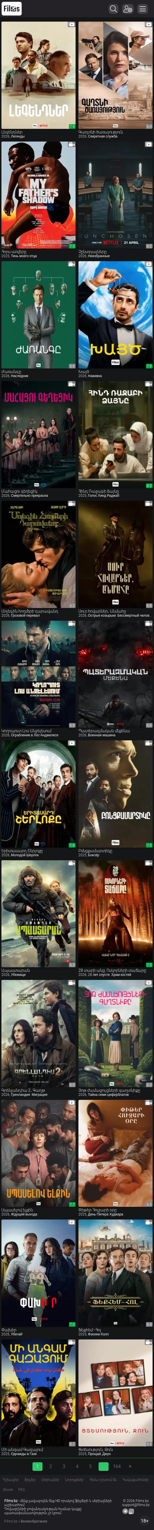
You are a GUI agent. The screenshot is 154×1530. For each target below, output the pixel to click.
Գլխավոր (11, 1480)
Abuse (8, 1490)
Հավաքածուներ (135, 1480)
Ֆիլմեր (30, 1480)
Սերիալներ (50, 1480)
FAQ (21, 1490)
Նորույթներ (74, 1480)
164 (117, 1466)
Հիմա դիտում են (103, 1480)
